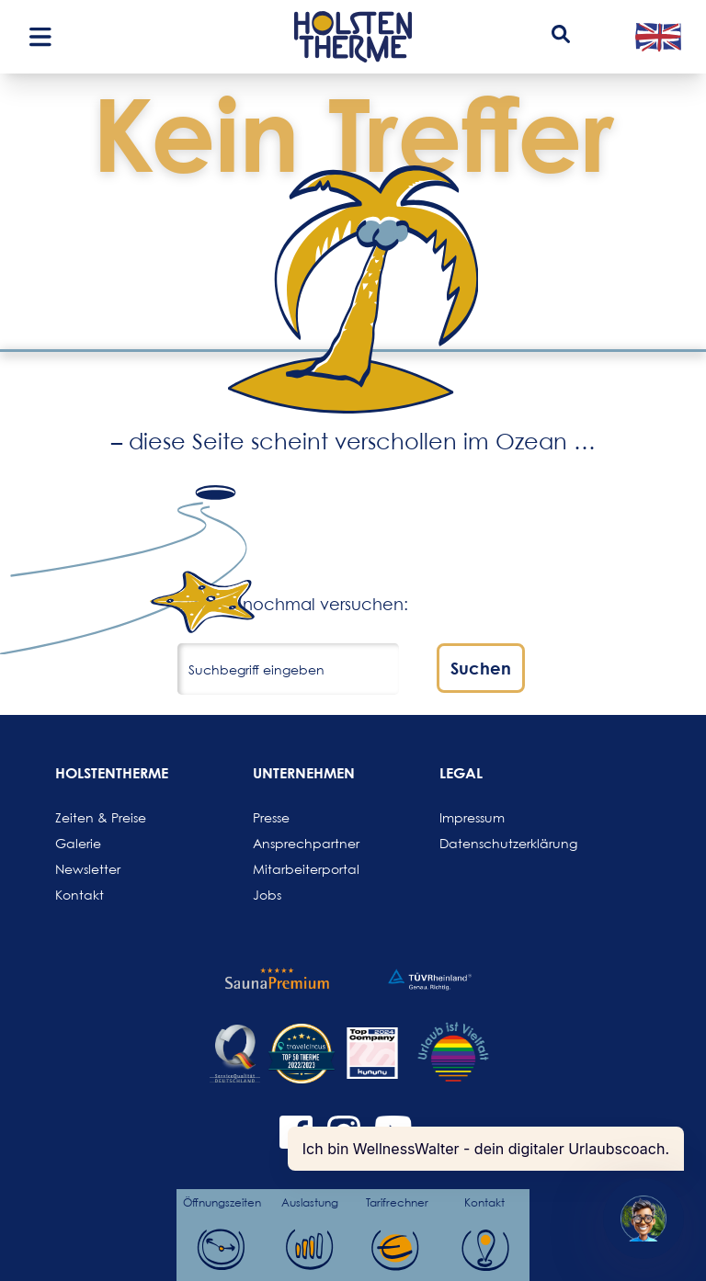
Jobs (267, 894)
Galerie (78, 843)
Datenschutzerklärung (483, 843)
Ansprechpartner (297, 843)
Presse (271, 817)
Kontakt (79, 894)
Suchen (480, 668)
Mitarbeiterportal (297, 869)
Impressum (472, 817)
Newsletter (87, 869)
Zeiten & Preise (99, 817)
